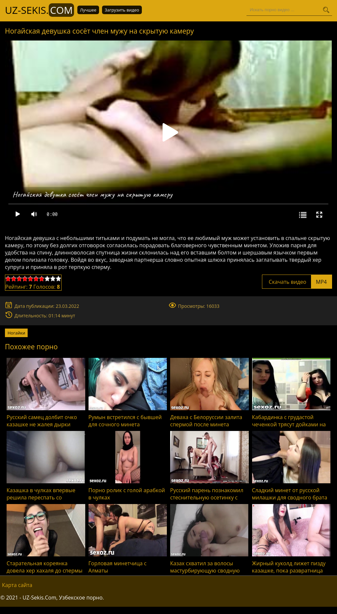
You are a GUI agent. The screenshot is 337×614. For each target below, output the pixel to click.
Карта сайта (17, 585)
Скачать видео (297, 281)
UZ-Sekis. (39, 10)
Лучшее (88, 10)
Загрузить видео (122, 10)
